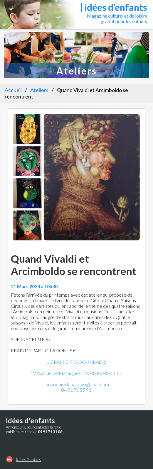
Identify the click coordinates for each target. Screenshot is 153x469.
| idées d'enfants (113, 7)
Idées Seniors (28, 459)
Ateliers (39, 90)
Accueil (13, 90)
